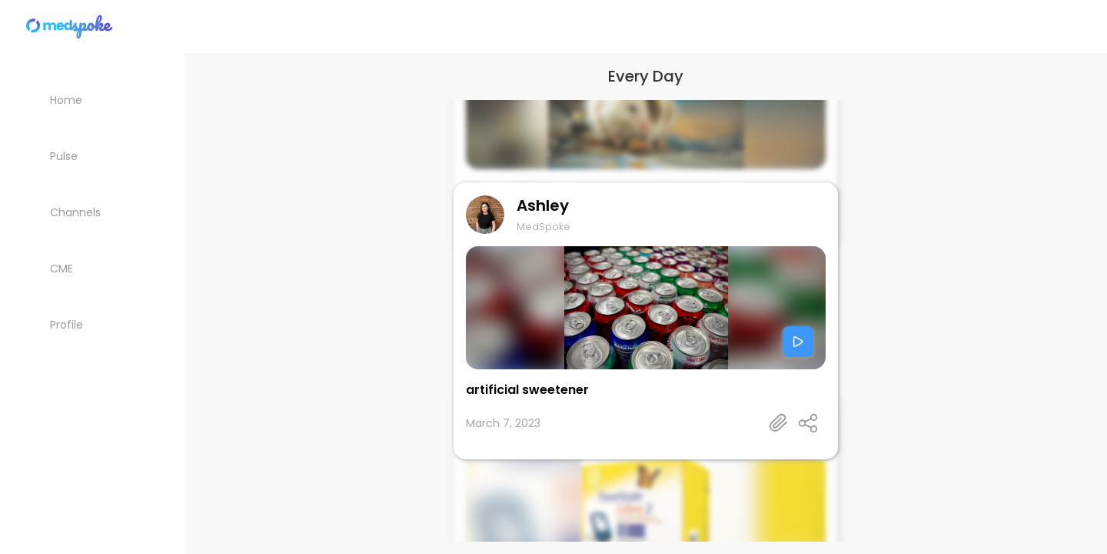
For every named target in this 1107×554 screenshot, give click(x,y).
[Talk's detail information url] (778, 423)
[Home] (70, 26)
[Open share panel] (807, 423)
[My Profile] (92, 324)
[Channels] (92, 212)
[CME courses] (92, 268)
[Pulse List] (92, 156)
